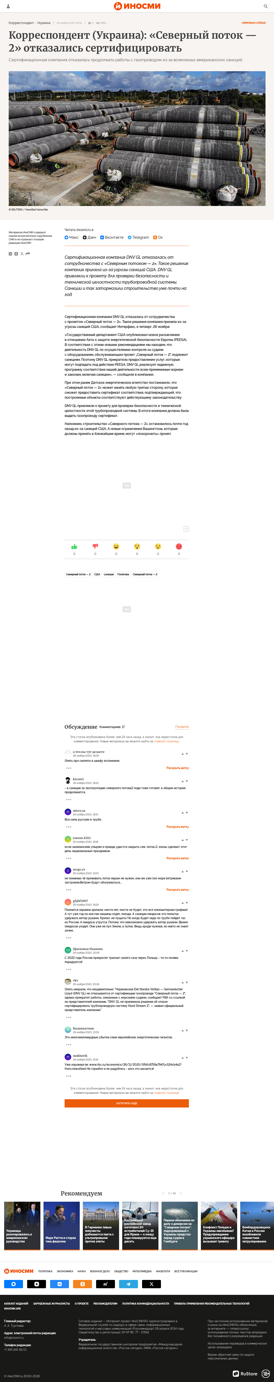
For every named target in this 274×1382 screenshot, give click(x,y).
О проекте (81, 1303)
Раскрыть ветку (178, 768)
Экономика (65, 1271)
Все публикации (185, 1271)
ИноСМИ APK (12, 1308)
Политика (123, 574)
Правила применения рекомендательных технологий (211, 1303)
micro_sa (79, 811)
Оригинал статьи (254, 23)
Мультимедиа (142, 1271)
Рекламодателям (105, 1303)
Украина (44, 23)
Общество (121, 1271)
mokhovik (80, 1056)
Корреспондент (21, 23)
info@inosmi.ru (14, 1337)
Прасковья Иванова (88, 949)
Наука (81, 1271)
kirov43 (78, 779)
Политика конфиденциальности (145, 1303)
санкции (109, 574)
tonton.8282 (82, 838)
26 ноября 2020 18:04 (69, 23)
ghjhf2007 (80, 901)
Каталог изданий (16, 1303)
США (97, 574)
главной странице (166, 741)
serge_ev (79, 869)
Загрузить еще (126, 1103)
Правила (182, 727)
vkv (75, 980)
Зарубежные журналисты (51, 1303)
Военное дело (100, 1271)
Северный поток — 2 (78, 574)
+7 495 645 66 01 (15, 1349)
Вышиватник (83, 1028)
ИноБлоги (163, 1271)
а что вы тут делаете (89, 752)
